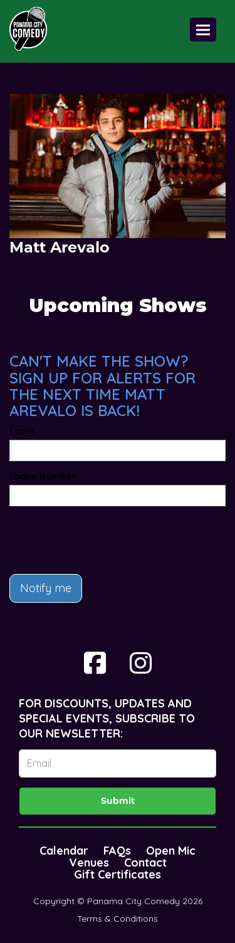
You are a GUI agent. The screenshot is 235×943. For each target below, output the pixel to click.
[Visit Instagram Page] (141, 663)
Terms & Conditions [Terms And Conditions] (117, 918)
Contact (145, 862)
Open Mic (171, 850)
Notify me (45, 588)
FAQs (117, 850)
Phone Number (42, 476)
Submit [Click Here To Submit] (118, 800)
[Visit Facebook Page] (95, 663)
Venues (89, 862)
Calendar (63, 850)
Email (21, 431)
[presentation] (104, 540)
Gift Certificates (117, 874)
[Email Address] (117, 763)
